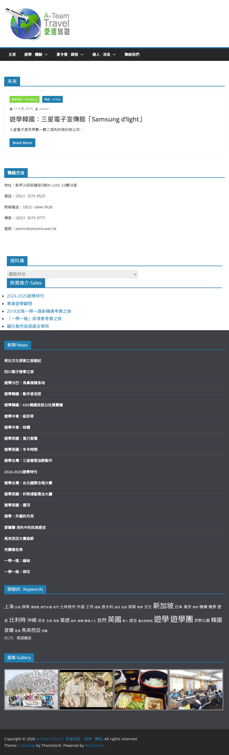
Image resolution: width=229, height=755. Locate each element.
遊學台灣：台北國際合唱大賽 (28, 482)
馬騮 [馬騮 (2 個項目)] (44, 631)
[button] (37, 23)
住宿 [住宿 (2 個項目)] (18, 607)
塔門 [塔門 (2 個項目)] (56, 607)
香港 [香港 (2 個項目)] (18, 631)
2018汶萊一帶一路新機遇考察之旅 (39, 311)
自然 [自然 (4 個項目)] (102, 620)
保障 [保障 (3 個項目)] (26, 606)
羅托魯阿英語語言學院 (28, 326)
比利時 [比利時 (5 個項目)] (17, 620)
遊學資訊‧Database (24, 99)
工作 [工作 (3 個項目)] (90, 606)
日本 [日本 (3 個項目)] (179, 606)
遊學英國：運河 (17, 505)
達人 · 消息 (101, 54)
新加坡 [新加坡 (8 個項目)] (163, 605)
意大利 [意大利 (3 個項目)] (107, 606)
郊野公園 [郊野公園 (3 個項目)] (202, 620)
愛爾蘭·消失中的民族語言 (25, 527)
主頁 (12, 54)
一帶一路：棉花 (17, 571)
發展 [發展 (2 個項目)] (56, 621)
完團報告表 (13, 549)
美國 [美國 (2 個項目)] (80, 621)
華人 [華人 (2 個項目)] (125, 621)
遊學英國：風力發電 (20, 438)
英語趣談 (24, 637)
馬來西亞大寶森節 (19, 538)
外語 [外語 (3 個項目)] (81, 606)
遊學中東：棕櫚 (17, 427)
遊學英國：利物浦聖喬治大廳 (28, 493)
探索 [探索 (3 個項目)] (132, 606)
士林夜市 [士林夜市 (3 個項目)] (68, 606)
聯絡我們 (132, 54)
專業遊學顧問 (19, 303)
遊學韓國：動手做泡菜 (22, 393)
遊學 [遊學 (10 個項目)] (161, 619)
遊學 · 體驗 (33, 54)
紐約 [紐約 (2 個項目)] (74, 621)
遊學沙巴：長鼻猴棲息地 (24, 382)
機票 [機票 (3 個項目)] (212, 606)
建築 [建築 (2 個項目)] (98, 607)
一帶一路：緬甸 (17, 560)
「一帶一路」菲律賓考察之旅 (34, 319)
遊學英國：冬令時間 (20, 449)
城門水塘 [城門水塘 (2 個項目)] (46, 607)
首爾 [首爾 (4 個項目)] (9, 630)
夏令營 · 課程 (67, 54)
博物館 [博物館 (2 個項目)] (35, 607)
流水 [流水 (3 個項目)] (41, 620)
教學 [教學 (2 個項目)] (140, 607)
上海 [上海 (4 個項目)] (9, 606)
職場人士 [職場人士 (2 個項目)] (90, 621)
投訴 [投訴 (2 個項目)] (124, 607)
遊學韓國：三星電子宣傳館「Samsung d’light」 (77, 119)
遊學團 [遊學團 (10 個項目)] (181, 619)
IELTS (8, 637)
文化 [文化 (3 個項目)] (148, 606)
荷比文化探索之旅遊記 (22, 360)
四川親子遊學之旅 (19, 371)
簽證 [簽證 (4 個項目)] (65, 620)
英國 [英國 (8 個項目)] (114, 619)
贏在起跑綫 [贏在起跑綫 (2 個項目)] (145, 621)
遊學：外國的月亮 (19, 516)
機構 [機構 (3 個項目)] (203, 606)
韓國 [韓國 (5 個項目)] (216, 620)
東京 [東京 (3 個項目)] (188, 606)
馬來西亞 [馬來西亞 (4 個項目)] (31, 630)
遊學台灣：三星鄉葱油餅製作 (28, 460)
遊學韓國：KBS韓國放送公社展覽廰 (33, 404)
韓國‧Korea (52, 99)
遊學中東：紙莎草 (19, 416)
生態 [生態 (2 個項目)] (49, 621)
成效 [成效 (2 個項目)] (117, 607)
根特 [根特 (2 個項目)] (195, 607)
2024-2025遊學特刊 (25, 296)
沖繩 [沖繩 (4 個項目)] (31, 620)
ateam (44, 108)
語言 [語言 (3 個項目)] (133, 620)
